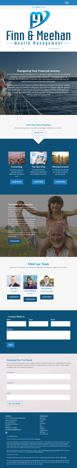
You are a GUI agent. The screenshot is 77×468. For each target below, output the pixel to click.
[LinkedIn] (22, 49)
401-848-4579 (53, 48)
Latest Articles (44, 430)
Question (10, 329)
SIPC (65, 457)
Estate (41, 421)
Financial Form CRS (13, 436)
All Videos (42, 432)
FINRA (62, 457)
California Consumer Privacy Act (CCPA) (51, 450)
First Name (10, 372)
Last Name (10, 383)
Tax (41, 425)
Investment (43, 420)
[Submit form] (10, 345)
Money (42, 427)
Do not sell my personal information (35, 451)
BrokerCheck (37, 439)
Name (9, 319)
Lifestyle (42, 428)
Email (31, 319)
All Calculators (44, 434)
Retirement (43, 418)
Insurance (42, 423)
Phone (53, 319)
